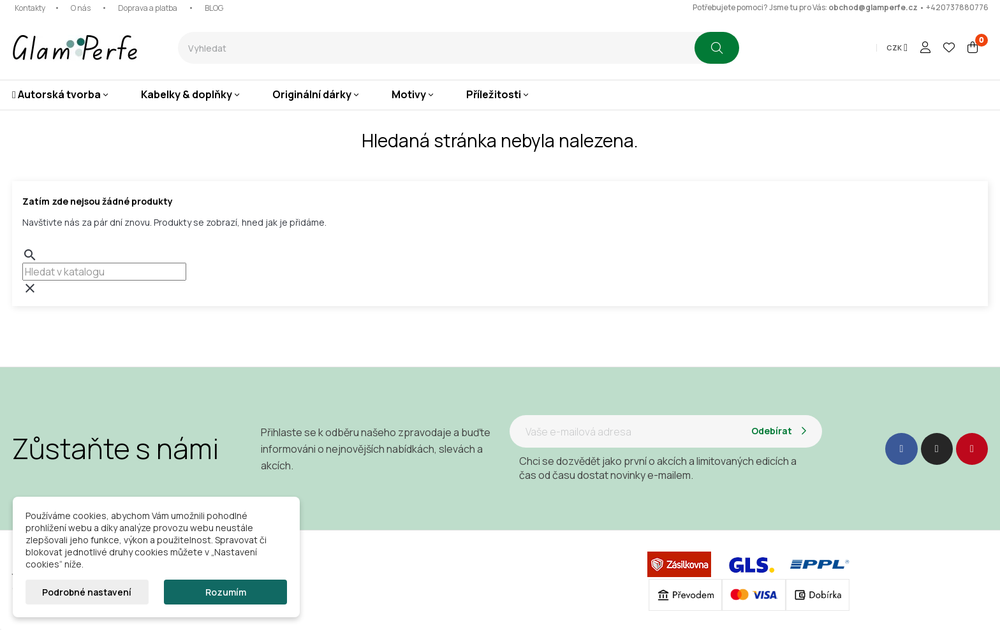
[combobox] (436, 48)
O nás (81, 8)
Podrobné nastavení (86, 592)
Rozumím (225, 592)
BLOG (214, 8)
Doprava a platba (147, 8)
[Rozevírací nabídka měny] (897, 48)
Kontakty (30, 8)
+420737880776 (957, 7)
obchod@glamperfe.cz (873, 7)
